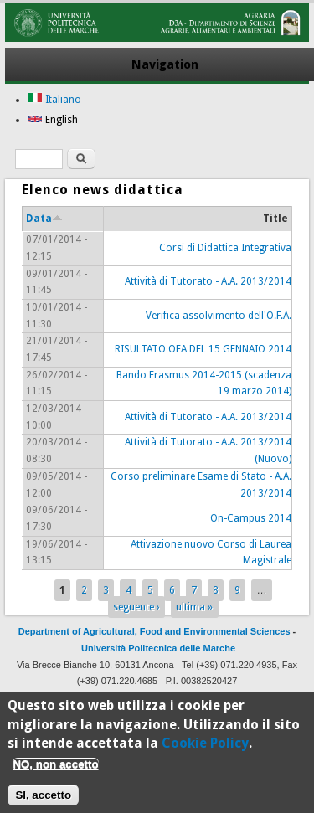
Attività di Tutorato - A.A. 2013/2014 (208, 281)
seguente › (136, 607)
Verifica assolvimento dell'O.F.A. (218, 316)
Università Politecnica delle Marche (158, 648)
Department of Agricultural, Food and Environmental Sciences (154, 631)
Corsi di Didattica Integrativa (225, 248)
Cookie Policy (205, 750)
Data (44, 218)
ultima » (194, 607)
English (53, 120)
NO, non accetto (55, 770)
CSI (190, 697)
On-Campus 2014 (250, 518)
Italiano (54, 99)
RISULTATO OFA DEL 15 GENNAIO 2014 (203, 349)
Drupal (233, 697)
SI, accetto (43, 801)
